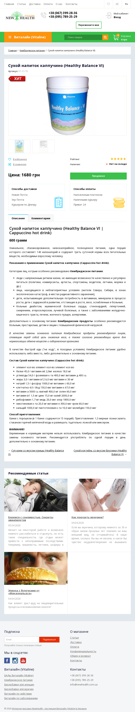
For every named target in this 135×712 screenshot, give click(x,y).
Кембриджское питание (18, 680)
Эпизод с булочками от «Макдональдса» (24, 592)
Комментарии (40, 218)
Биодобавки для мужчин (19, 689)
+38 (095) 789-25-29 (63, 17)
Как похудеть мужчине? (88, 517)
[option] (19, 146)
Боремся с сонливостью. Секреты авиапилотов (30, 519)
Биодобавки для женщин (19, 684)
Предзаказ (98, 175)
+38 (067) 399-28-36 (63, 13)
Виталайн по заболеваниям (21, 698)
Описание (18, 218)
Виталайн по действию (18, 693)
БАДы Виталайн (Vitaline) (19, 675)
